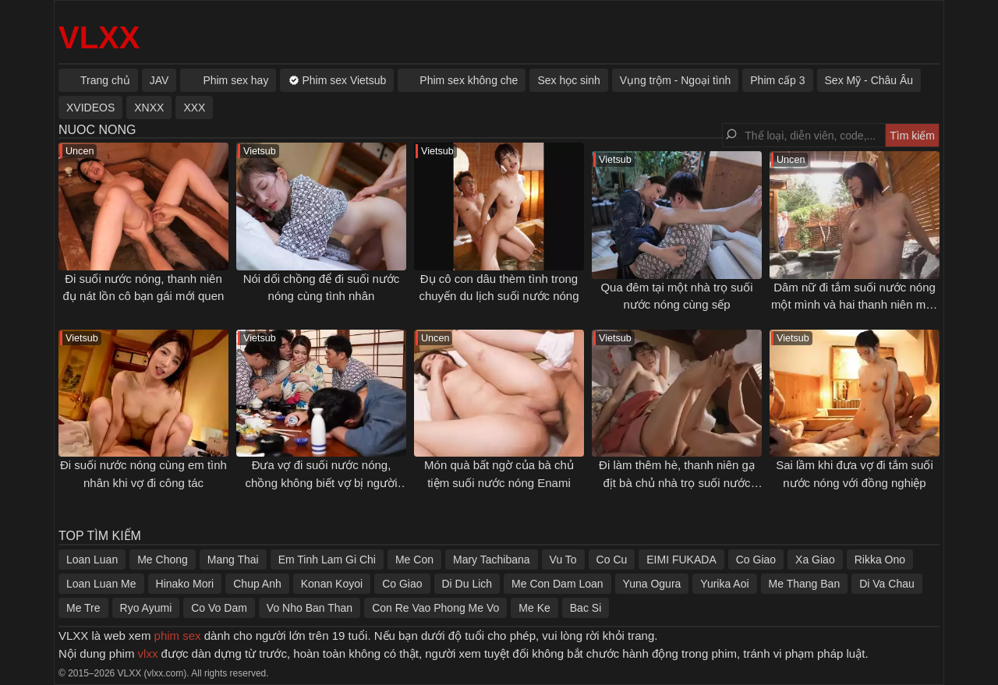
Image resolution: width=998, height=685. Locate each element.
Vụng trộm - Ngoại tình (675, 80)
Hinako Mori (185, 583)
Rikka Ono (880, 559)
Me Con (414, 559)
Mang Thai (233, 559)
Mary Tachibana (491, 559)
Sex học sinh (568, 80)
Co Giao (756, 559)
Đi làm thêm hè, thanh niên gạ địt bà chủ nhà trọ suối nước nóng (677, 482)
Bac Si (585, 608)
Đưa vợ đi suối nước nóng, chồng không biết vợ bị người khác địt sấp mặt (322, 482)
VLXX (99, 37)
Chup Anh (257, 583)
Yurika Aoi (724, 583)
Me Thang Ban (805, 583)
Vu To (563, 559)
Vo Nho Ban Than (309, 608)
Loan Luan (92, 559)
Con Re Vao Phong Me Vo (435, 608)
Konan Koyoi (332, 583)
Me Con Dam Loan (557, 583)
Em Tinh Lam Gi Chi (327, 559)
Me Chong (162, 559)
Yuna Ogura (652, 583)
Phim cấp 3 (777, 80)
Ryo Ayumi (146, 608)
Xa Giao (815, 559)
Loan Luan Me (101, 583)
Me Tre (83, 608)
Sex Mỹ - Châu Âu (869, 80)
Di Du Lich (467, 583)
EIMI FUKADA (681, 559)
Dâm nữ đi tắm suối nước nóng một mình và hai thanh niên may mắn (854, 305)
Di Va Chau (887, 583)
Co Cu (612, 559)
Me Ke (534, 608)
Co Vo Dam (219, 608)
